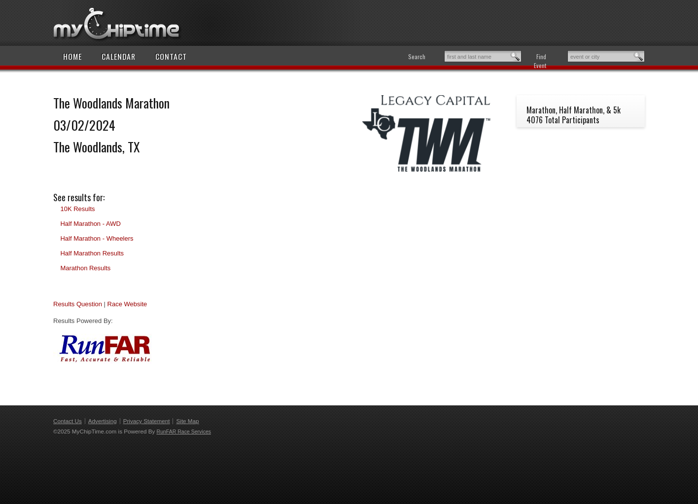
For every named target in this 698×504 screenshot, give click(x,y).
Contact (171, 56)
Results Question (77, 304)
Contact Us (67, 421)
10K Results (77, 209)
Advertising (102, 421)
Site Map (187, 421)
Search (416, 56)
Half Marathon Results (92, 253)
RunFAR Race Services (184, 431)
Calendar (119, 56)
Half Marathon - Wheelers (96, 238)
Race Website (127, 304)
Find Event (540, 61)
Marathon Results (85, 268)
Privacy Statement (146, 421)
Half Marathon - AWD (90, 223)
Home (72, 56)
